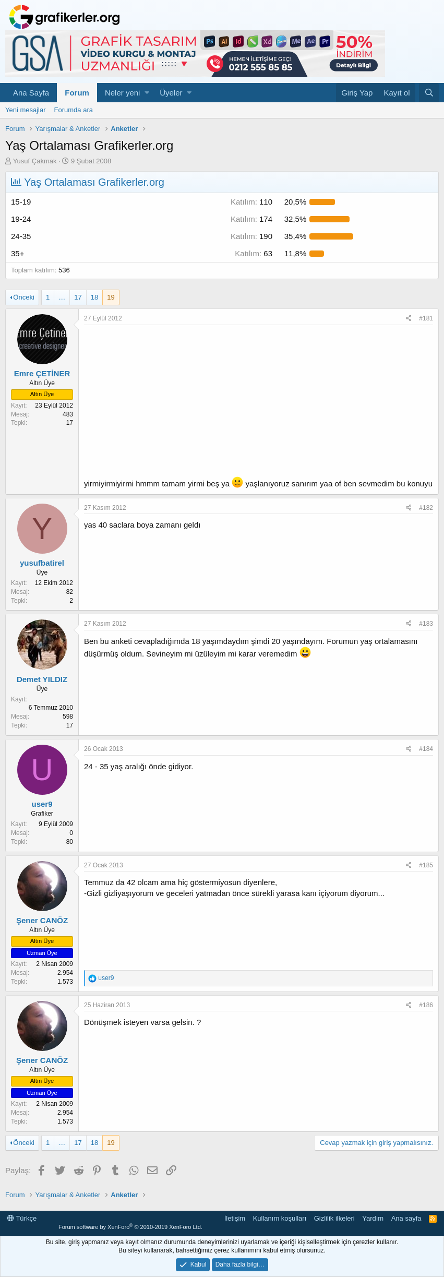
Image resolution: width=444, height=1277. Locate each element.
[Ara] (429, 92)
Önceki (23, 297)
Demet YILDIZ (42, 679)
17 (77, 297)
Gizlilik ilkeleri (334, 1218)
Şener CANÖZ (42, 920)
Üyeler (171, 92)
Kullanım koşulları (280, 1218)
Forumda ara (73, 110)
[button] (147, 92)
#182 (426, 507)
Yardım (372, 1218)
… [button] (61, 297)
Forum (77, 92)
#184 (426, 749)
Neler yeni (122, 92)
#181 (426, 318)
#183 (426, 623)
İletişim (234, 1218)
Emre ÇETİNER (42, 373)
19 (110, 297)
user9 (41, 803)
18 (94, 297)
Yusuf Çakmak (35, 161)
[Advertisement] (258, 403)
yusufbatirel (42, 562)
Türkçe (22, 1218)
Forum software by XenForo (130, 1227)
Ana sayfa (406, 1218)
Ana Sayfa (31, 92)
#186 (426, 1005)
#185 (426, 865)
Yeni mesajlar (25, 110)
